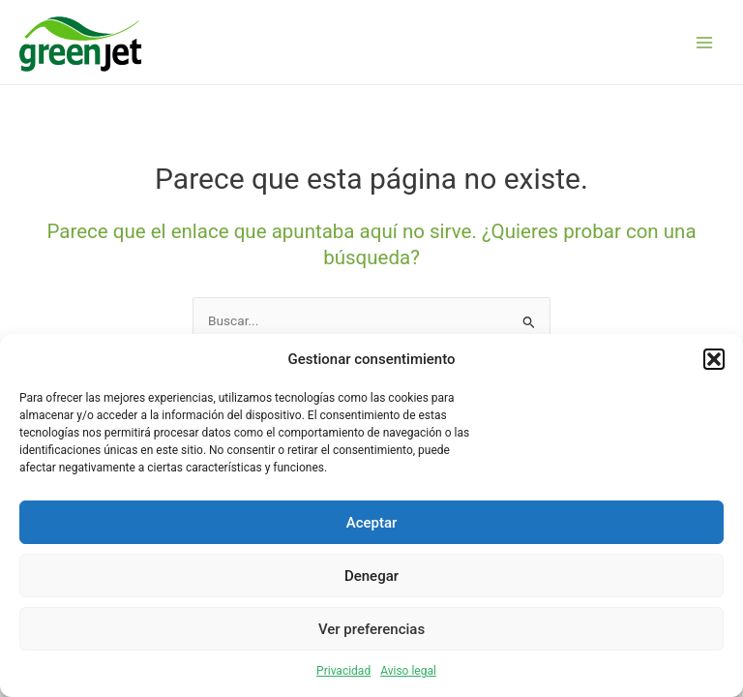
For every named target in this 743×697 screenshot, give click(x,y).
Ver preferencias (371, 629)
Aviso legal (408, 671)
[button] (714, 359)
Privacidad (343, 671)
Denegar (371, 576)
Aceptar (372, 522)
